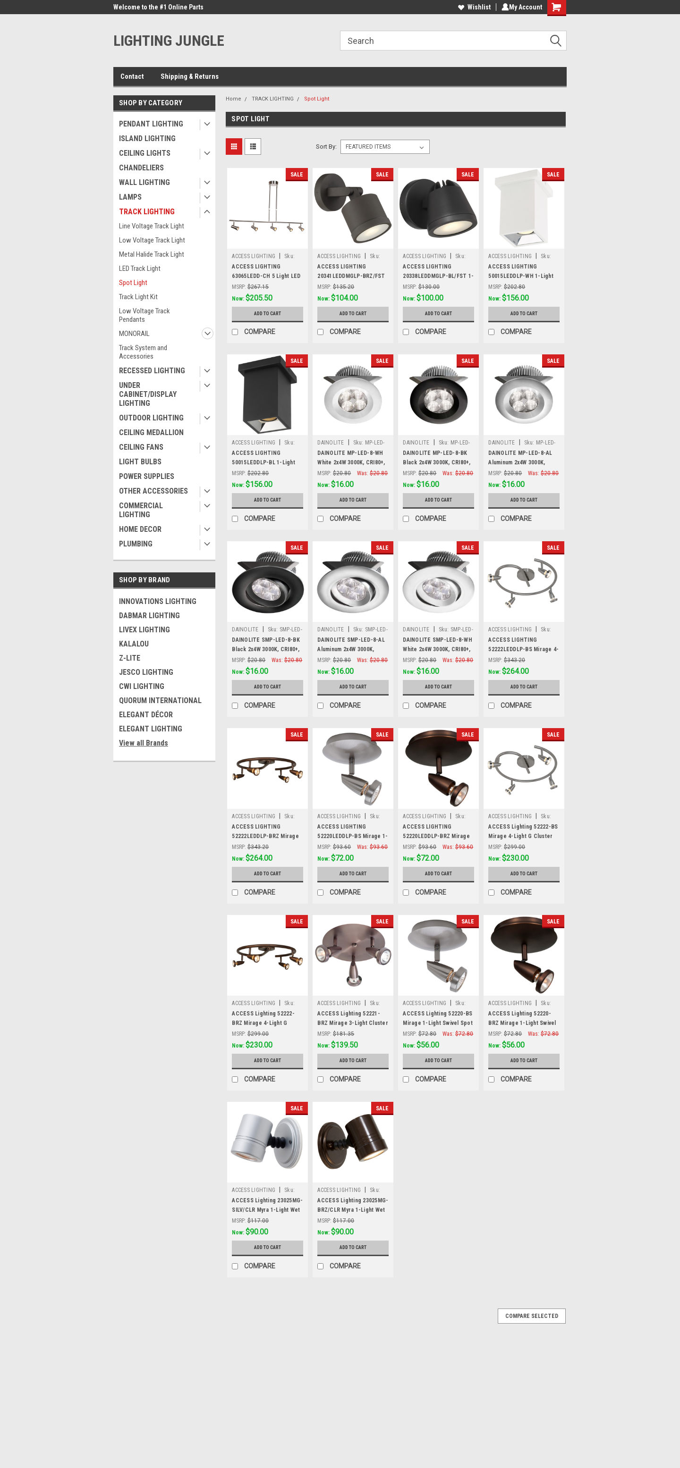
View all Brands (143, 742)
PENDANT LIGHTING (151, 123)
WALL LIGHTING (144, 182)
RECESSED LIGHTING (152, 370)
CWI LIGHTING (141, 686)
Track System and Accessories (143, 352)
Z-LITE (129, 658)
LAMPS (130, 197)
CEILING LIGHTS (144, 153)
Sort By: (326, 146)
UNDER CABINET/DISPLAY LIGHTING (148, 394)
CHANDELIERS (141, 167)
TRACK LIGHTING (147, 211)
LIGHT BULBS (140, 461)
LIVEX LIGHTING (144, 629)
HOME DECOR (140, 529)
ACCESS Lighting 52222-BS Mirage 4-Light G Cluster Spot (523, 836)
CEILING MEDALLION (151, 432)
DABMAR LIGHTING (149, 615)
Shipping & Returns (190, 76)
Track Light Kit (138, 297)
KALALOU (134, 643)
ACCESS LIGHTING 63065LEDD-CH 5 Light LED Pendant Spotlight (266, 276)
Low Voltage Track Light (152, 240)
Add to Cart (267, 314)
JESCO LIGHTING (146, 672)
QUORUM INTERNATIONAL (160, 700)
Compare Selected (531, 1316)
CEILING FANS (141, 447)
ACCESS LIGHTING (253, 256)
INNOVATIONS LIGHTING (157, 601)
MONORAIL (134, 333)
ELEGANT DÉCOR (146, 714)
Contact (132, 76)
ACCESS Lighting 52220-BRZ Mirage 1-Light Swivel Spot (522, 1023)
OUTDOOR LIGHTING (151, 417)
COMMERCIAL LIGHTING (141, 510)
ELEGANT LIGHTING (150, 728)
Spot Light (133, 282)
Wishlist (472, 7)
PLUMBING (136, 543)
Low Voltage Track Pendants (144, 315)
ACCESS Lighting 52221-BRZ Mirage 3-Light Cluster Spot (352, 1023)
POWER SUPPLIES (146, 476)
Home (233, 99)
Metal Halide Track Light (151, 254)
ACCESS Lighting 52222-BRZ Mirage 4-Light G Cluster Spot (263, 1023)
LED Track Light (140, 268)
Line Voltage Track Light (151, 226)
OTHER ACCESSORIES (153, 491)
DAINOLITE (330, 442)
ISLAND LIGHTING (147, 138)
